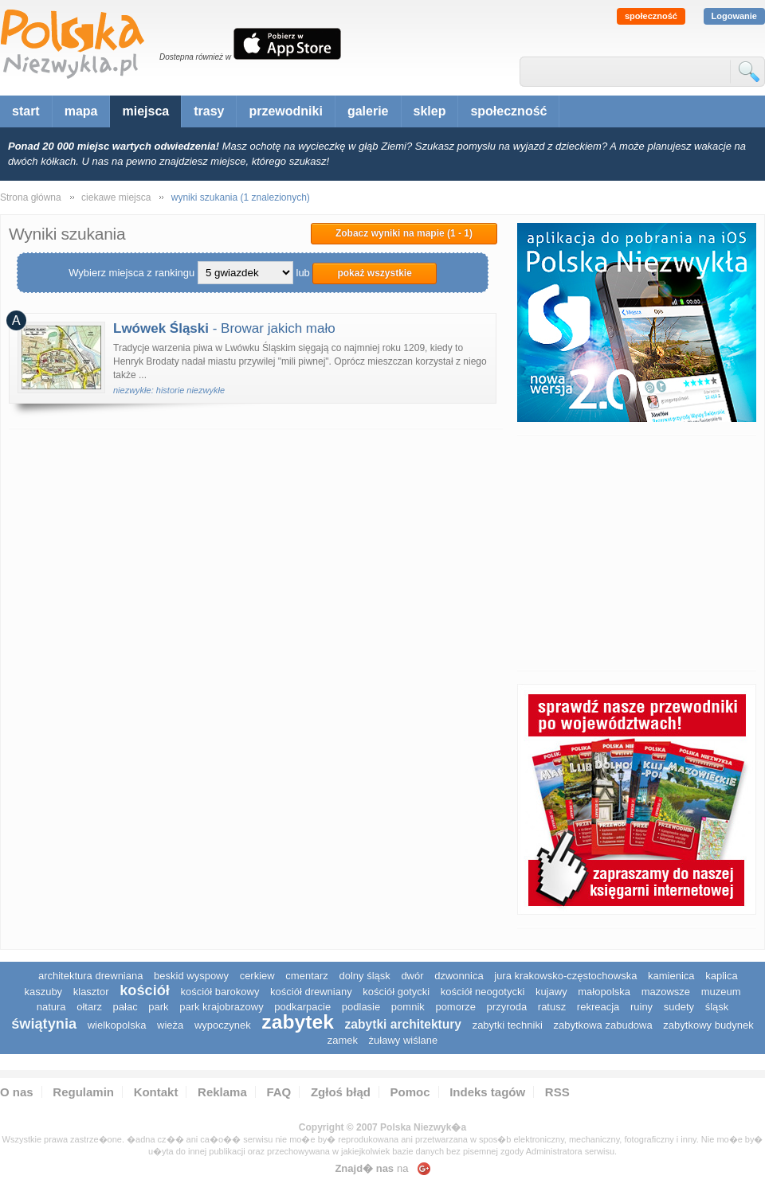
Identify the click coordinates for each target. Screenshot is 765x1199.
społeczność (651, 16)
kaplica (721, 976)
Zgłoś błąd (341, 1092)
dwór (412, 976)
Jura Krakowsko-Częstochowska (565, 976)
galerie (368, 111)
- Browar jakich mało (224, 328)
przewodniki (285, 111)
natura (51, 1007)
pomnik (408, 1007)
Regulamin (83, 1092)
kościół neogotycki (483, 992)
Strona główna (30, 197)
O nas (16, 1092)
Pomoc (410, 1092)
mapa (81, 111)
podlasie (361, 1007)
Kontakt (156, 1092)
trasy (209, 111)
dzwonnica (458, 976)
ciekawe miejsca (116, 197)
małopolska (604, 992)
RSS (557, 1092)
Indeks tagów (487, 1092)
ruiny (641, 1007)
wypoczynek (222, 1025)
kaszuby (43, 992)
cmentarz (306, 976)
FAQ (278, 1092)
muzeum (721, 992)
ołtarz (89, 1007)
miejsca (145, 111)
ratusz (552, 1007)
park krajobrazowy (221, 1007)
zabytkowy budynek (708, 1025)
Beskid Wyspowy (191, 976)
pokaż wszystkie (374, 273)
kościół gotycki (396, 992)
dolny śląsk (364, 976)
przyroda (507, 1007)
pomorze (455, 1007)
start (26, 111)
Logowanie (734, 16)
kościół (145, 990)
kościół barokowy (219, 992)
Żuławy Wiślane (403, 1040)
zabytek (297, 1022)
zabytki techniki (508, 1025)
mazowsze (665, 992)
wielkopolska (117, 1025)
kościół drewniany (311, 992)
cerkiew (257, 976)
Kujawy (551, 992)
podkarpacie (302, 1007)
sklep (430, 111)
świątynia (43, 1024)
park (158, 1007)
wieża (170, 1025)
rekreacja (598, 1007)
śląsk (717, 1007)
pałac (125, 1007)
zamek (343, 1040)
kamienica (671, 976)
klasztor (91, 992)
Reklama (222, 1092)
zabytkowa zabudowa (602, 1025)
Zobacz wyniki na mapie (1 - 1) (404, 233)
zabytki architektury (403, 1024)
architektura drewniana (90, 976)
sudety (679, 1007)
